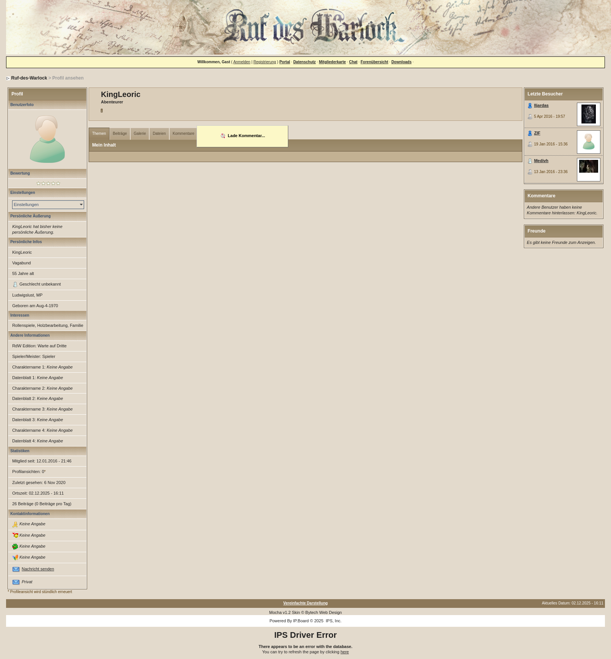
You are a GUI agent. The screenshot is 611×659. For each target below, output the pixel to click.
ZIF (537, 133)
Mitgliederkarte (332, 62)
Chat (353, 62)
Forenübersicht (374, 62)
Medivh (541, 160)
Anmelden (241, 62)
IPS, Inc (333, 620)
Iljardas (541, 105)
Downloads (401, 62)
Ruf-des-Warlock (29, 78)
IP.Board (301, 620)
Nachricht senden (38, 569)
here (345, 652)
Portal (284, 62)
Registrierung (264, 62)
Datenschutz (304, 62)
